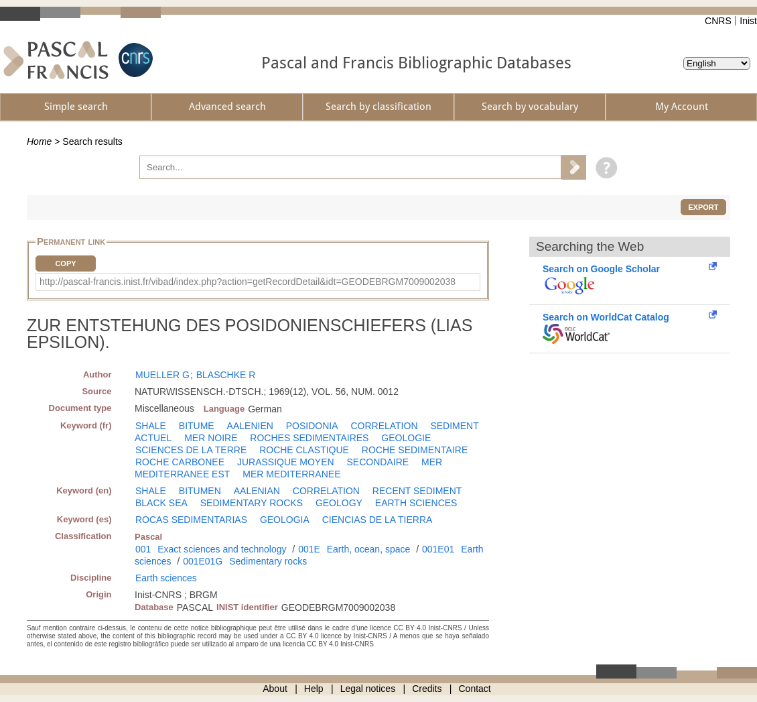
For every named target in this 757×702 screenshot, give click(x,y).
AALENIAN (257, 490)
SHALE (150, 425)
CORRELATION (383, 425)
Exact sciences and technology (221, 549)
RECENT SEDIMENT (417, 490)
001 (143, 549)
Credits (426, 688)
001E (309, 549)
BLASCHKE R (226, 374)
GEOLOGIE (406, 437)
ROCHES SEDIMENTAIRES (309, 437)
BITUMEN (200, 490)
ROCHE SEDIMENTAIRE (415, 450)
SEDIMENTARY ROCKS (251, 503)
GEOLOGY (339, 503)
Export (703, 207)
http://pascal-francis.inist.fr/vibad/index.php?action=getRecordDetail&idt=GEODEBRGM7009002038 (248, 281)
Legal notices (368, 688)
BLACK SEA (161, 503)
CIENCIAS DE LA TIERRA (377, 519)
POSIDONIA (312, 425)
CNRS (718, 20)
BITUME (196, 425)
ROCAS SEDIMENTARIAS (191, 519)
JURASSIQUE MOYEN (285, 462)
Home (39, 141)
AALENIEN (250, 425)
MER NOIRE (210, 437)
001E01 (438, 549)
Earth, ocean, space (369, 549)
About (275, 688)
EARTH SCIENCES (416, 503)
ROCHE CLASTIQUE (304, 450)
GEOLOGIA (284, 519)
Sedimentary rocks (268, 561)
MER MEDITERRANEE (291, 474)
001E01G (202, 561)
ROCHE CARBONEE (179, 462)
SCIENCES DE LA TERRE (191, 450)
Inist (748, 20)
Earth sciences (166, 578)
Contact (475, 688)
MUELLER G (162, 374)
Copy (65, 263)
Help (314, 688)
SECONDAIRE (378, 462)
